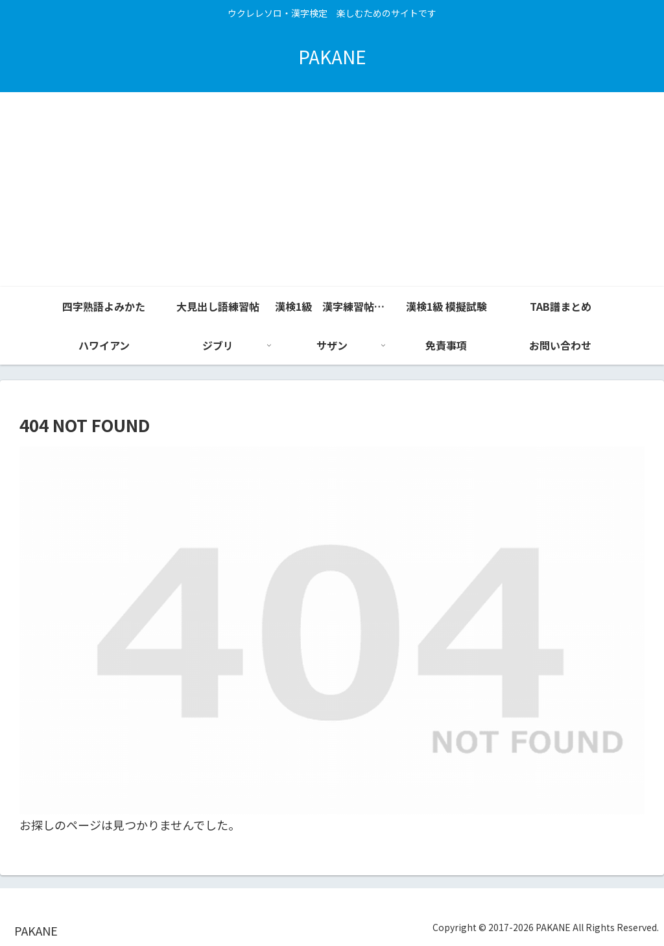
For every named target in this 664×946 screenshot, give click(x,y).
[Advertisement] (332, 189)
